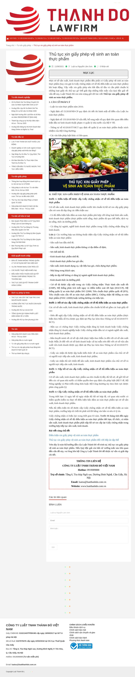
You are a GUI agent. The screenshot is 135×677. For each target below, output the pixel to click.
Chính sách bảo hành (78, 638)
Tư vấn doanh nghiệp (26, 38)
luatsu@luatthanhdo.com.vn (92, 482)
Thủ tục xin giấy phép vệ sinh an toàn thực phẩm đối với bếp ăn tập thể (84, 440)
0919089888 (93, 470)
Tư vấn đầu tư (41, 38)
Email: (21, 665)
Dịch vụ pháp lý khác (107, 38)
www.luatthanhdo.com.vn (93, 486)
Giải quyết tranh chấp (89, 38)
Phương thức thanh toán (79, 640)
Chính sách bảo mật (77, 630)
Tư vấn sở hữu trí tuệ (70, 38)
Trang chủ (10, 45)
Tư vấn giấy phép (54, 38)
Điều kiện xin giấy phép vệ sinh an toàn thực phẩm (74, 435)
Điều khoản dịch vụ (77, 627)
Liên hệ (118, 38)
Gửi (53, 547)
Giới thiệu (13, 38)
